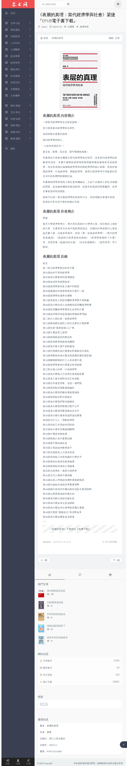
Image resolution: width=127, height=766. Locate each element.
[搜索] (68, 4)
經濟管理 (84, 26)
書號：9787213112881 (51, 751)
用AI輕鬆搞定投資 (56, 590)
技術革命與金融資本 (57, 637)
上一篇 (43, 560)
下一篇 (116, 560)
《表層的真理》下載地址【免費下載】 (70, 529)
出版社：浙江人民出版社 (52, 738)
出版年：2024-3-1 (48, 744)
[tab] (50, 574)
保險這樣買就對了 (56, 625)
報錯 (111, 38)
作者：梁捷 (45, 732)
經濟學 (44, 704)
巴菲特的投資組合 (56, 614)
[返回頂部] (123, 744)
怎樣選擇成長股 (55, 602)
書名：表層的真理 (49, 725)
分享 (117, 38)
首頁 (44, 38)
